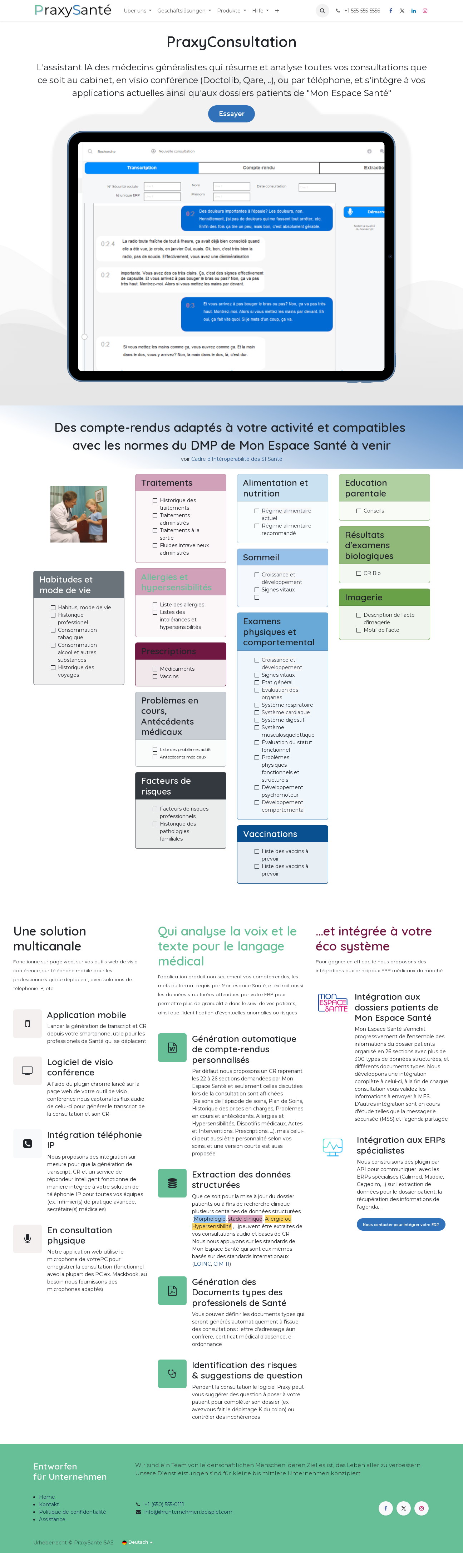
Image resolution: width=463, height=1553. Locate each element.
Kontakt (49, 1504)
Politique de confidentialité (72, 1512)
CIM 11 (221, 1264)
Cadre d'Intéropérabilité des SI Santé (236, 459)
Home (47, 1497)
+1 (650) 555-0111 (164, 1504)
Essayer (232, 113)
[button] (322, 10)
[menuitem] (138, 10)
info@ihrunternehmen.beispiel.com (188, 1512)
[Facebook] (391, 11)
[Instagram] (425, 11)
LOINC (202, 1264)
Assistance (52, 1519)
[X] (402, 11)
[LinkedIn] (414, 11)
